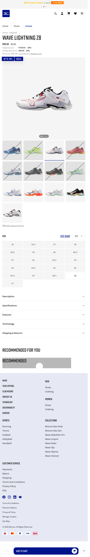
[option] (12, 150)
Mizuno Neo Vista (54, 426)
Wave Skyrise (51, 451)
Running (6, 426)
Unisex (28, 26)
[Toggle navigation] (82, 13)
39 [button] (33, 252)
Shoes (17, 26)
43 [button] (75, 260)
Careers (6, 412)
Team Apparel (8, 385)
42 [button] (33, 260)
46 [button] (75, 267)
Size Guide (65, 236)
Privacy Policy (9, 486)
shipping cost (36, 53)
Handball (7, 443)
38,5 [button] (12, 252)
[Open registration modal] (62, 13)
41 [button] (12, 260)
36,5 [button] (33, 244)
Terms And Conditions (13, 482)
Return (5, 473)
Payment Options (9, 508)
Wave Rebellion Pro (55, 434)
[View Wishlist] (75, 13)
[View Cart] (68, 13)
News (4, 380)
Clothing (49, 391)
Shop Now (57, 3)
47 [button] (33, 275)
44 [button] (12, 267)
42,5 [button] (54, 260)
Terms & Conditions (10, 503)
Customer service (11, 463)
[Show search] (55, 13)
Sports (6, 420)
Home (5, 26)
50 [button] (75, 275)
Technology (7, 402)
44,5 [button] (33, 267)
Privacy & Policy (9, 512)
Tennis (5, 430)
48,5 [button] (54, 275)
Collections (51, 420)
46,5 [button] (12, 275)
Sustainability (8, 407)
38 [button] (75, 244)
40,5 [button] (75, 252)
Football (6, 434)
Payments (7, 469)
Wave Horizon (52, 455)
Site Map (6, 521)
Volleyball (7, 439)
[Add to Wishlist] (84, 551)
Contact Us (7, 396)
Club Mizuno (7, 391)
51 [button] (12, 283)
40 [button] (54, 252)
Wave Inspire (51, 439)
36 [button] (12, 244)
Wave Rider (51, 443)
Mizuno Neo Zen (53, 430)
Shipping (6, 477)
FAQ (4, 490)
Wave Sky (50, 447)
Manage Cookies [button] (9, 517)
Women (48, 399)
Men (47, 381)
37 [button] (54, 244)
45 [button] (54, 267)
